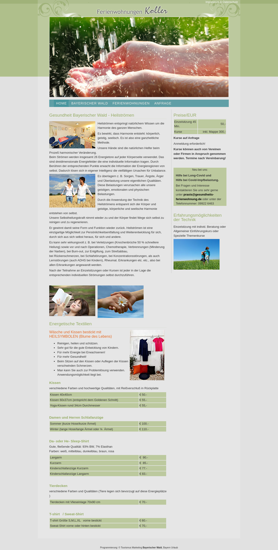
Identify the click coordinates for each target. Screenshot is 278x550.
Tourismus (126, 547)
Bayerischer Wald (89, 103)
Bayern (167, 547)
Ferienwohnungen (131, 103)
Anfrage (162, 103)
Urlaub (174, 547)
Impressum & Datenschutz (222, 2)
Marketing (137, 547)
